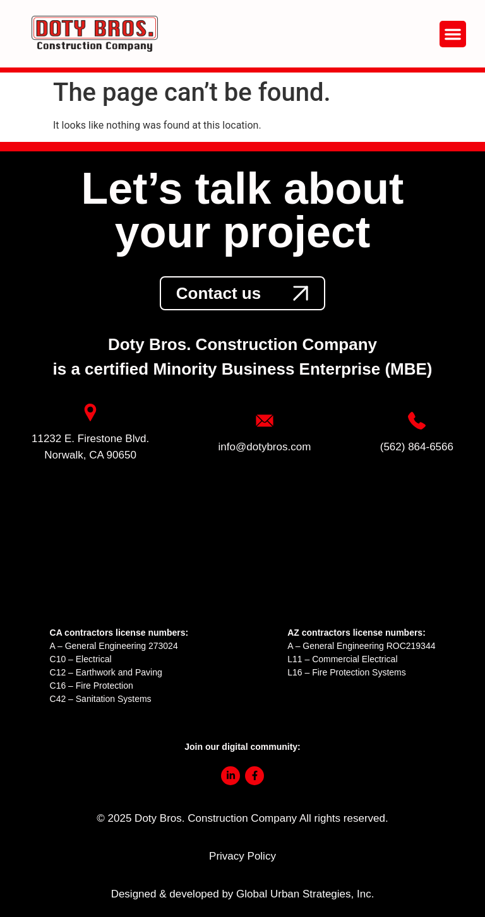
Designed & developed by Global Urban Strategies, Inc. (242, 894)
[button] (453, 34)
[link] (242, 293)
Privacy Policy (242, 856)
